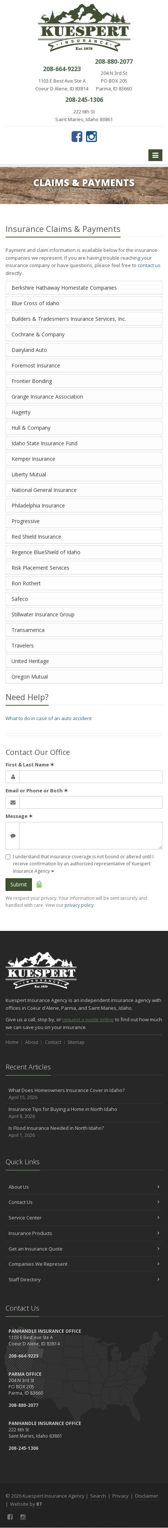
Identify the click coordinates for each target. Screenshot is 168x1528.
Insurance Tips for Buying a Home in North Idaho (84, 1113)
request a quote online (88, 1019)
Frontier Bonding (31, 381)
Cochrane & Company (38, 334)
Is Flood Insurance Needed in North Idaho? (84, 1132)
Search (98, 1495)
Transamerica (28, 629)
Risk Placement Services (40, 567)
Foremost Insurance (35, 365)
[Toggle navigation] (155, 155)
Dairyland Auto (29, 349)
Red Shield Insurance (36, 536)
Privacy (120, 1495)
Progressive (25, 521)
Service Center (84, 1217)
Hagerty (20, 412)
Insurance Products (84, 1233)
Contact (53, 1042)
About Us (84, 1187)
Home (12, 1042)
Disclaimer (146, 1495)
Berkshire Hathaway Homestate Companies (64, 287)
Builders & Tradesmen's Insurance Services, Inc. (68, 318)
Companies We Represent (84, 1264)
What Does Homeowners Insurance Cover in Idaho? (84, 1094)
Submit (18, 884)
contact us (149, 265)
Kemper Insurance (33, 458)
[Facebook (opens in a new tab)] (77, 136)
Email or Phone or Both (37, 790)
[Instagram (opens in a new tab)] (91, 136)
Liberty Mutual (28, 474)
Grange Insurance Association (47, 396)
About (31, 1042)
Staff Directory (84, 1279)
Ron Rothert (26, 583)
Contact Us (84, 1202)
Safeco (19, 598)
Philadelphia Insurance (38, 505)
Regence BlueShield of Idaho (45, 552)
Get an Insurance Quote (84, 1248)
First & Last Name (30, 764)
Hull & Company (30, 427)
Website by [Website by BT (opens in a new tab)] (26, 1504)
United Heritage (30, 661)
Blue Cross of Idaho (35, 303)
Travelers (22, 645)
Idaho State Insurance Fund (44, 443)
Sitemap (76, 1042)
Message (19, 816)
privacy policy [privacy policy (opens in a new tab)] (79, 905)
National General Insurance (44, 489)
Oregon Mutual (29, 676)
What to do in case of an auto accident (49, 718)
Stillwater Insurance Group (43, 614)
